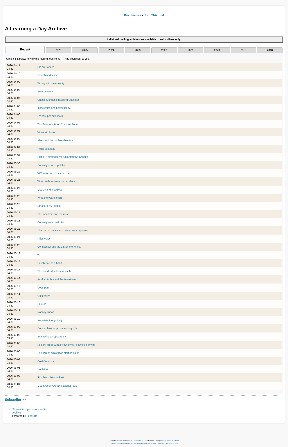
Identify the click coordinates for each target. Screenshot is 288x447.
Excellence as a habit (49, 263)
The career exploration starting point (58, 352)
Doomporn (43, 287)
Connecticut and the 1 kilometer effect (59, 246)
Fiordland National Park (50, 377)
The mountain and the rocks (53, 214)
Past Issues (132, 15)
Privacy (163, 440)
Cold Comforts (45, 361)
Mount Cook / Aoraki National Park (57, 385)
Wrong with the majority (50, 83)
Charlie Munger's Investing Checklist (58, 99)
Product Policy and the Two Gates (56, 279)
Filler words (44, 238)
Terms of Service (173, 440)
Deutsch (168, 443)
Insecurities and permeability (53, 107)
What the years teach (49, 197)
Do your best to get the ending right (57, 328)
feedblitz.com (138, 440)
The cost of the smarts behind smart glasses (62, 230)
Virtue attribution (46, 132)
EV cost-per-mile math (50, 116)
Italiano (144, 443)
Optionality (43, 295)
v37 (39, 255)
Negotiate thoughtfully (49, 320)
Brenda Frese (45, 91)
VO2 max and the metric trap (53, 173)
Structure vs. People (49, 205)
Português (121, 443)
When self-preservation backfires (56, 181)
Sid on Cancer (45, 67)
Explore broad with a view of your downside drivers (66, 344)
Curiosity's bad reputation (51, 165)
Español (137, 443)
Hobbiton (42, 369)
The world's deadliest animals (54, 271)
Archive (16, 412)
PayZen (41, 303)
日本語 (175, 443)
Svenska (161, 443)
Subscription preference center (29, 409)
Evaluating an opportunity (51, 336)
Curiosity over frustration (51, 222)
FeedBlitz (32, 415)
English (113, 443)
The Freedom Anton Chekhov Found (58, 124)
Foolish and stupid (47, 75)
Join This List (154, 15)
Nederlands (152, 443)
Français (129, 443)
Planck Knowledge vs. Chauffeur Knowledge (62, 156)
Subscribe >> (15, 400)
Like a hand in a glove (49, 189)
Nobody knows (45, 312)
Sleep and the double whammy (55, 140)
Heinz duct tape (46, 148)
